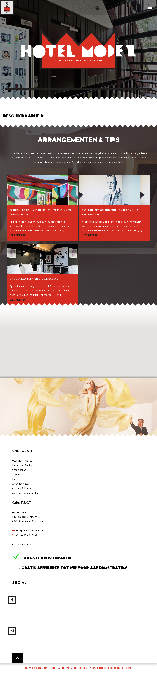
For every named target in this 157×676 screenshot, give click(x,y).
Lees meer (16, 236)
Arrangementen (21, 484)
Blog (14, 479)
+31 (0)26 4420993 (26, 536)
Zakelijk (16, 475)
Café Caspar (19, 470)
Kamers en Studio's (23, 466)
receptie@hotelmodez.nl (30, 531)
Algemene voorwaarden (25, 493)
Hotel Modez (50, 668)
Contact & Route (21, 489)
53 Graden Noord (123, 668)
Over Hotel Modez (22, 461)
